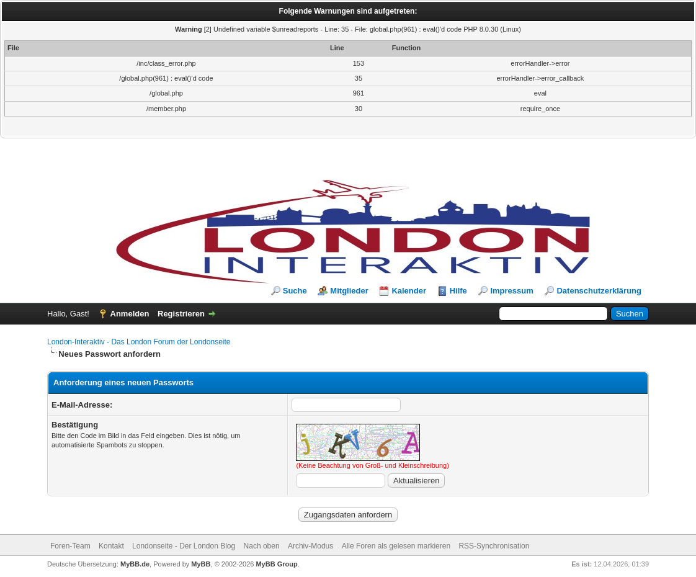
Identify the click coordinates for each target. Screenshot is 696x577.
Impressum (511, 290)
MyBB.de (134, 564)
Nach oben (262, 546)
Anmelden (129, 313)
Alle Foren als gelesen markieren (396, 546)
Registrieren (181, 313)
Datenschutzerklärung (598, 290)
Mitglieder (349, 290)
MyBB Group (276, 564)
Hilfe (458, 290)
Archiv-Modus (310, 546)
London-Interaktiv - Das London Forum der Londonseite (139, 342)
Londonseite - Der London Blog (183, 546)
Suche (295, 290)
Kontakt (111, 546)
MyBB (200, 564)
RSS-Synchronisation (493, 546)
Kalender (408, 290)
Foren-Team (70, 546)
